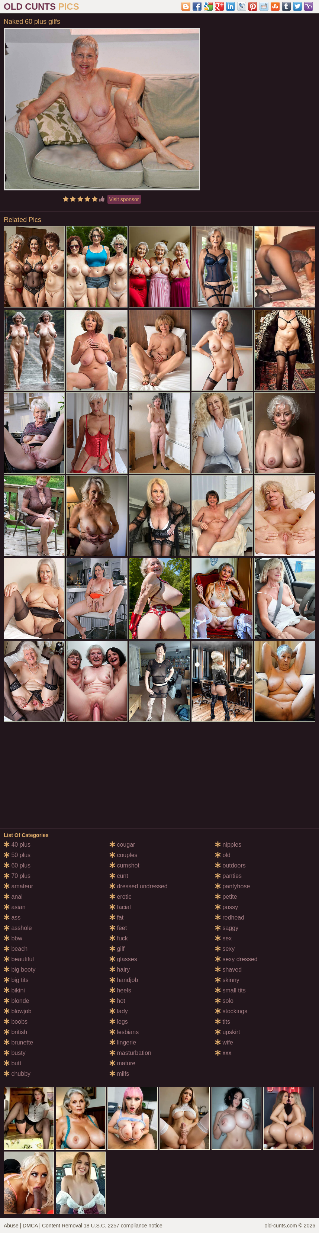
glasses (123, 959)
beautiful (19, 959)
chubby (17, 1074)
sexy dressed (236, 959)
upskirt (227, 1032)
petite (226, 897)
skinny (227, 980)
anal (13, 897)
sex (223, 938)
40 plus (17, 844)
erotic (120, 897)
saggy (226, 928)
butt (12, 1063)
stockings (231, 1011)
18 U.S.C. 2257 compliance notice (123, 1226)
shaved (228, 969)
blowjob (18, 1011)
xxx (223, 1053)
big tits (16, 980)
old (223, 855)
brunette (18, 1042)
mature (122, 1063)
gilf (117, 949)
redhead (229, 917)
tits (222, 1021)
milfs (119, 1074)
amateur (18, 886)
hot (117, 1001)
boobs (16, 1021)
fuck (118, 938)
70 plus (17, 876)
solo (224, 1001)
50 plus (17, 855)
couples (123, 855)
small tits (230, 990)
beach (16, 949)
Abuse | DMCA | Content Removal (43, 1226)
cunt (118, 876)
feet (118, 928)
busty (15, 1053)
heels (120, 990)
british (15, 1032)
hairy (119, 969)
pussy (226, 907)
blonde (16, 1001)
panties (228, 876)
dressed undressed (138, 886)
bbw (13, 938)
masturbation (130, 1053)
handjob (123, 980)
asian (15, 907)
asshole (18, 928)
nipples (228, 844)
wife (224, 1042)
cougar (122, 844)
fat (116, 917)
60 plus (17, 865)
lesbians (124, 1032)
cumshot (124, 865)
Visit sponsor (124, 199)
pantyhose (232, 886)
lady (118, 1011)
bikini (14, 990)
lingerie (122, 1042)
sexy (225, 949)
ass (12, 917)
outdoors (230, 865)
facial (120, 907)
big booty (19, 969)
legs (118, 1021)
